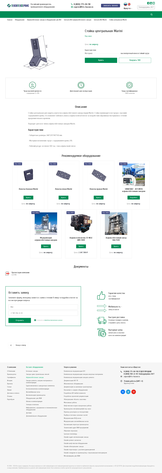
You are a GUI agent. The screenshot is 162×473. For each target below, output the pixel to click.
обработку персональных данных (53, 320)
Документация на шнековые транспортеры (78, 387)
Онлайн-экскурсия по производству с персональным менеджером (85, 453)
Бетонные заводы (32, 371)
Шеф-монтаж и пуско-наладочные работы (77, 406)
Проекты (10, 384)
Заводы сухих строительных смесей (37, 374)
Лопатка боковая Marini (28, 189)
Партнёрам (10, 399)
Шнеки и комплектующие (34, 401)
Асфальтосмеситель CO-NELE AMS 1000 (81, 239)
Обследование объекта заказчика (75, 399)
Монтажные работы (70, 402)
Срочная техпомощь (70, 434)
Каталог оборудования (34, 367)
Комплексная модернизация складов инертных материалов (83, 374)
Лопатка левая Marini (63, 189)
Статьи (9, 387)
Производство (11, 374)
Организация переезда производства (76, 424)
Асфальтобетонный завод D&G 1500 (116, 239)
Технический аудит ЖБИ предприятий (76, 428)
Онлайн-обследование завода (74, 446)
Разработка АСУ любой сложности (75, 393)
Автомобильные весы (33, 392)
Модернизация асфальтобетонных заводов (46, 239)
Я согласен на (48, 320)
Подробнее (133, 197)
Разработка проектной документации (76, 396)
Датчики (29, 413)
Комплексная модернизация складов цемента (79, 377)
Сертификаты (11, 377)
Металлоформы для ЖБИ (72, 456)
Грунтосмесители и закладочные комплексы (40, 386)
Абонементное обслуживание (73, 384)
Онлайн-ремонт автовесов (72, 440)
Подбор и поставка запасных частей (75, 415)
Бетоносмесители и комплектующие (37, 389)
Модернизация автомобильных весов (76, 421)
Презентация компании (20, 272)
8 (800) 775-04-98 (82, 4)
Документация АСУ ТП (71, 380)
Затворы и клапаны (32, 404)
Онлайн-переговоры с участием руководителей (79, 450)
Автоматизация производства (35, 395)
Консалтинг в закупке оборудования (76, 390)
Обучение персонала (70, 431)
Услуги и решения (70, 367)
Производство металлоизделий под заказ (77, 409)
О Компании (11, 371)
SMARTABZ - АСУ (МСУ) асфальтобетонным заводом (133, 190)
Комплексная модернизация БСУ (74, 371)
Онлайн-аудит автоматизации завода (76, 437)
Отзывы (9, 396)
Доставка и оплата (13, 393)
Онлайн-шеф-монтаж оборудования (75, 443)
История (9, 380)
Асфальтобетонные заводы (35, 377)
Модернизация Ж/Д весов (72, 418)
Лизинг (9, 390)
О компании (11, 367)
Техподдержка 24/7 (146, 7)
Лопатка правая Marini (99, 189)
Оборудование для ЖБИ (34, 398)
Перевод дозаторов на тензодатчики (76, 412)
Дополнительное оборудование (36, 416)
